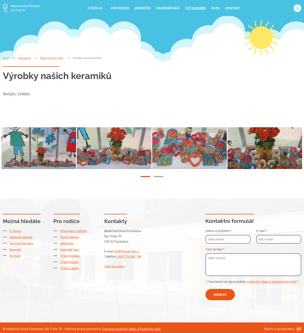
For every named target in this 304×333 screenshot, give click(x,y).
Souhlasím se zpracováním (252, 280)
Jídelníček (66, 242)
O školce (15, 230)
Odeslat (220, 293)
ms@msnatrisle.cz (126, 250)
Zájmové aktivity (20, 236)
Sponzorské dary (21, 242)
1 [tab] (145, 180)
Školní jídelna (69, 236)
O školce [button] (95, 8)
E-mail (261, 230)
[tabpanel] (39, 152)
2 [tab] (158, 180)
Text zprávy (215, 248)
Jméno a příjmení (218, 230)
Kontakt (15, 255)
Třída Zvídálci (69, 267)
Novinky (15, 248)
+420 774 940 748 (129, 255)
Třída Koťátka (69, 255)
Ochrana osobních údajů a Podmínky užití (131, 328)
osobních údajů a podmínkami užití (271, 280)
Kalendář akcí (69, 248)
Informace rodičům (73, 230)
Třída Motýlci (69, 261)
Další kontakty (114, 265)
